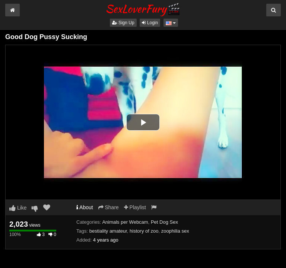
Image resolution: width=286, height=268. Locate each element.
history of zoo (144, 231)
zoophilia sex (175, 231)
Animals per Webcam (125, 222)
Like (18, 208)
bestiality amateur (108, 231)
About (84, 207)
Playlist (135, 207)
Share (108, 207)
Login (150, 22)
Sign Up (123, 22)
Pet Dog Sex (164, 222)
